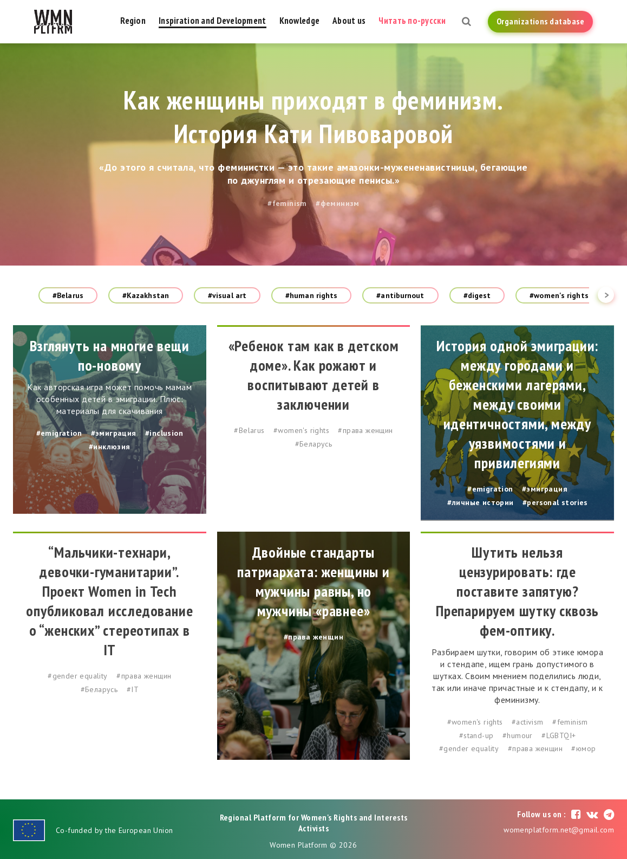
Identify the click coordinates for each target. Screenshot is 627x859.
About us (348, 21)
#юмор (583, 748)
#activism (528, 722)
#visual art (227, 295)
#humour (517, 735)
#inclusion (164, 433)
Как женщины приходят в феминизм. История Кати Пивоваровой (313, 116)
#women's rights (559, 295)
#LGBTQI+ (558, 735)
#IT (133, 689)
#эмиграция (113, 433)
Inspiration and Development (212, 21)
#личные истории (480, 502)
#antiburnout (400, 295)
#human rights (311, 295)
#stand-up (476, 735)
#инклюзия (109, 446)
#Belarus (68, 295)
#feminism (287, 203)
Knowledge (299, 21)
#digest (477, 295)
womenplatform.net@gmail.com (559, 830)
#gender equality (77, 676)
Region (133, 21)
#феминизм (338, 203)
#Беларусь (313, 444)
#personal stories (555, 502)
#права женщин (365, 430)
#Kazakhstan (145, 295)
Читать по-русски (411, 21)
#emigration (59, 433)
